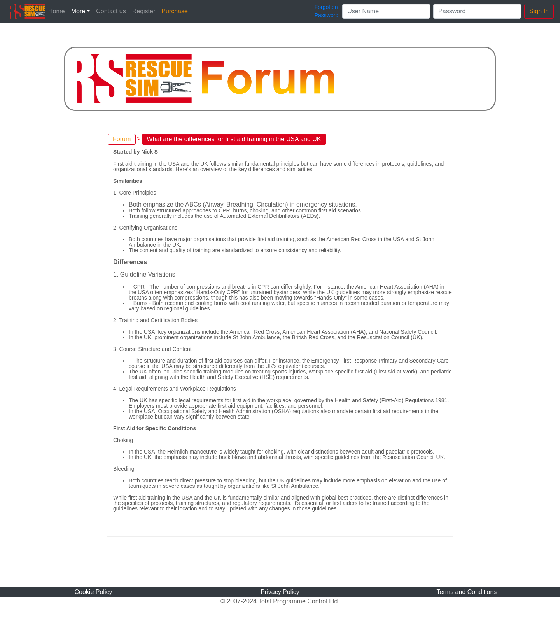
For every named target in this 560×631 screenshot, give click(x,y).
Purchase (174, 11)
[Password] (477, 11)
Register (144, 11)
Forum (122, 139)
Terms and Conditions (467, 592)
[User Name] (386, 11)
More (78, 11)
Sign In (539, 11)
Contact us (111, 11)
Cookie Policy (93, 592)
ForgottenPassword (326, 11)
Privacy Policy (280, 592)
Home (56, 11)
